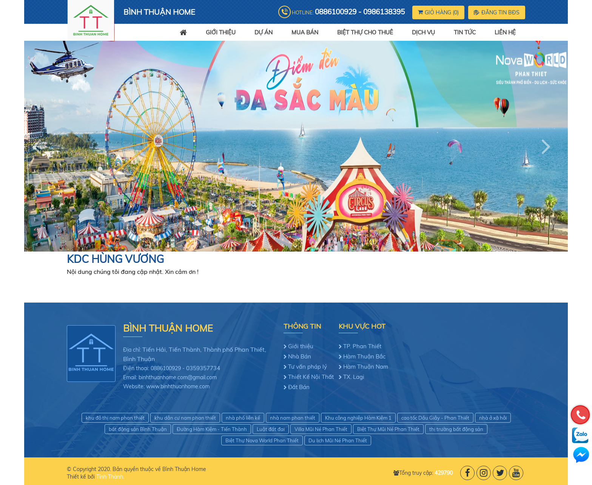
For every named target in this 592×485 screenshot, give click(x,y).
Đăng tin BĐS (497, 12)
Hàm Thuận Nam (365, 366)
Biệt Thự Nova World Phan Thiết (262, 440)
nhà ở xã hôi (493, 418)
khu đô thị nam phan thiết (115, 418)
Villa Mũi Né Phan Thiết (320, 429)
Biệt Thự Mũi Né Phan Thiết (388, 429)
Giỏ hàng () (438, 12)
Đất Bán (299, 387)
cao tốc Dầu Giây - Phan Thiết (435, 418)
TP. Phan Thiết (362, 346)
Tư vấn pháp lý (307, 366)
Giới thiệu (300, 346)
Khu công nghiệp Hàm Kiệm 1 (358, 418)
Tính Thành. (110, 476)
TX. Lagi (353, 376)
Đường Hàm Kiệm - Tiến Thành (212, 429)
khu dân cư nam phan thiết (185, 418)
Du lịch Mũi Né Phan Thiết (337, 440)
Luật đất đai (271, 429)
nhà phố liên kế (243, 418)
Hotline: (348, 11)
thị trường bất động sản (456, 429)
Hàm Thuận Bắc (364, 356)
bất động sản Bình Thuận (138, 429)
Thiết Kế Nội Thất (311, 376)
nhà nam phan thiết (292, 418)
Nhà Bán (299, 356)
